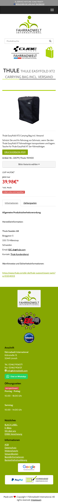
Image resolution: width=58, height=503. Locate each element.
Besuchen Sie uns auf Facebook (30, 4)
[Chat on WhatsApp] (16, 375)
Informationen (11, 203)
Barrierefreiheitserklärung (16, 460)
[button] (49, 52)
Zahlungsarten (30, 203)
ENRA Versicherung (13, 434)
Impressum (36, 500)
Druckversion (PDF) (15, 152)
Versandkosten (11, 453)
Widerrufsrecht (11, 450)
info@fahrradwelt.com (17, 370)
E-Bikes (8, 427)
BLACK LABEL (11, 424)
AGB (7, 444)
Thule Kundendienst (20, 254)
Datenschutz (10, 447)
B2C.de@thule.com (17, 249)
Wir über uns (10, 431)
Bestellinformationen (14, 457)
